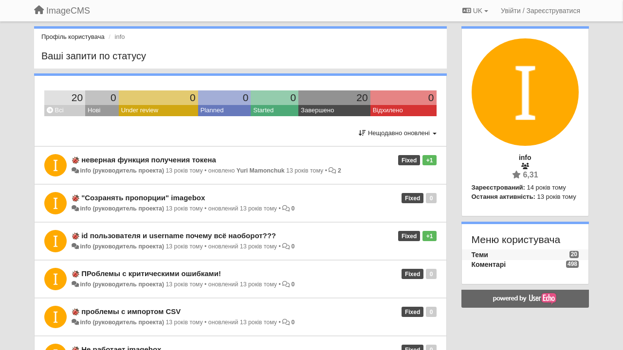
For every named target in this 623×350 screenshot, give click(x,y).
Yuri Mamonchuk (261, 170)
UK (475, 11)
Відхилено (388, 110)
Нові (94, 110)
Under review (140, 110)
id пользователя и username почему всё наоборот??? (178, 235)
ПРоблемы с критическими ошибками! (151, 273)
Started (263, 110)
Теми (480, 255)
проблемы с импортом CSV (131, 311)
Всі (55, 110)
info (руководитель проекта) (122, 170)
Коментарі (489, 264)
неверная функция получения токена (148, 160)
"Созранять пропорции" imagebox (143, 197)
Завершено (317, 110)
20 (77, 97)
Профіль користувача (73, 36)
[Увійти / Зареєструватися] (540, 10)
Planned (212, 110)
